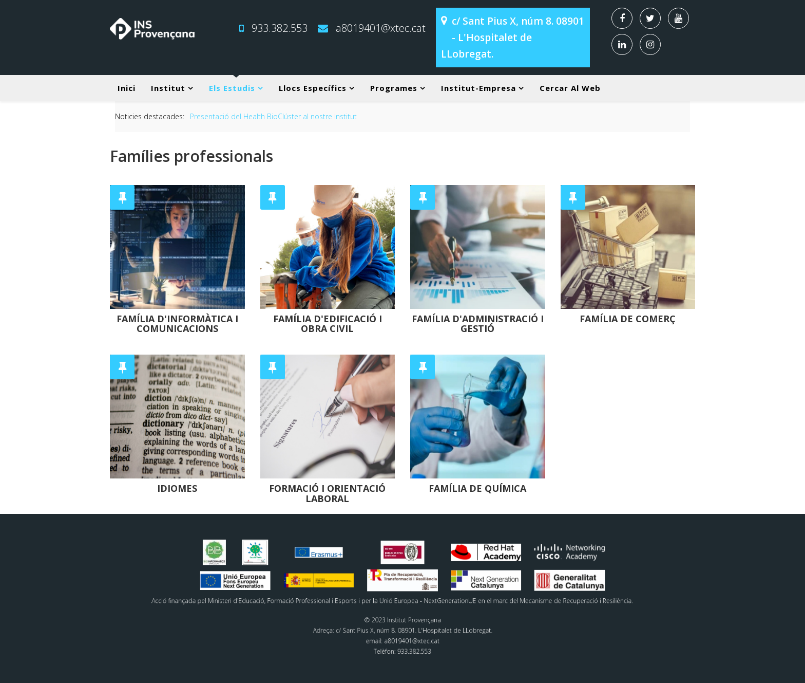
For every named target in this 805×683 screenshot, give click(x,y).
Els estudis (232, 88)
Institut (168, 88)
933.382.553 (280, 28)
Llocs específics (313, 88)
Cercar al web (570, 88)
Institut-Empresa (478, 88)
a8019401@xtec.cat (381, 28)
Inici (127, 88)
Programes (393, 88)
